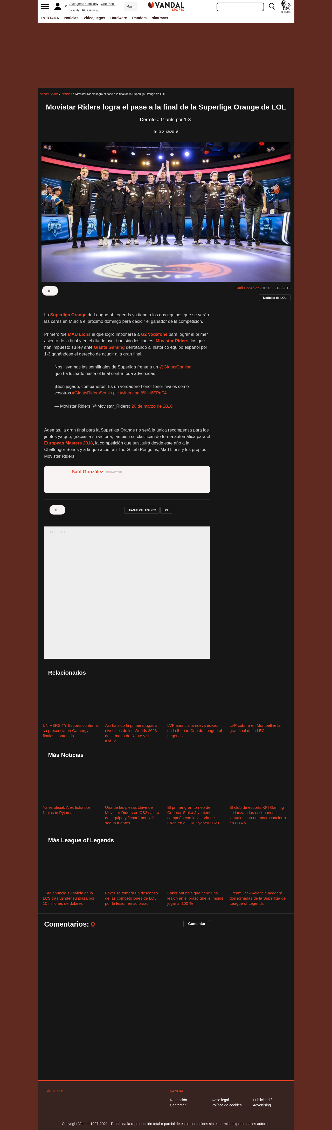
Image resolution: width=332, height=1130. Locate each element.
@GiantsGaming (175, 367)
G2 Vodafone (154, 334)
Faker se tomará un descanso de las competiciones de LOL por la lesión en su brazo (131, 898)
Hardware (118, 18)
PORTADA (50, 18)
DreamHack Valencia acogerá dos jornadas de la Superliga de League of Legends (258, 898)
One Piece (108, 4)
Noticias (71, 18)
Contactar (178, 1105)
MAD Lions (79, 334)
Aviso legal (220, 1100)
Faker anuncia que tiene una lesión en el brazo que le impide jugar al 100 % (195, 898)
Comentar (196, 924)
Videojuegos (94, 18)
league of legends (142, 510)
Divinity (75, 10)
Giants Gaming (109, 347)
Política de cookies (226, 1105)
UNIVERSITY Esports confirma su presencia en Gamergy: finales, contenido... (70, 730)
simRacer (160, 18)
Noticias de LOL (275, 298)
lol (166, 510)
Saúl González (247, 288)
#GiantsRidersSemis (92, 393)
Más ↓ (130, 6)
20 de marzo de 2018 (152, 406)
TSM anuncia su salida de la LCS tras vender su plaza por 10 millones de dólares (68, 898)
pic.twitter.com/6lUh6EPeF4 (140, 393)
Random (139, 18)
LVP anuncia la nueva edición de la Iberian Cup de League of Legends (194, 730)
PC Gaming (90, 10)
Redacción (178, 1100)
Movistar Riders (172, 340)
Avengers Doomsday (84, 4)
